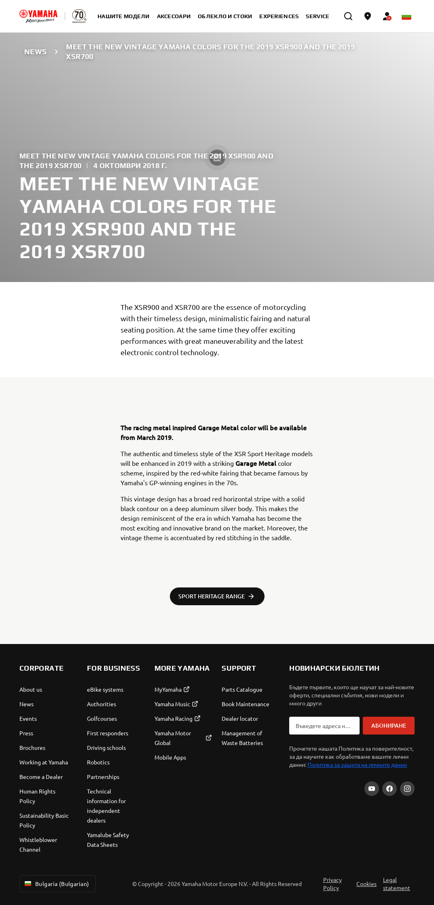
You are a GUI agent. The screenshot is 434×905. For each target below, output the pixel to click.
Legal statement (396, 883)
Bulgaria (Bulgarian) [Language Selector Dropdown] (56, 883)
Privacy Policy (332, 883)
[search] (348, 16)
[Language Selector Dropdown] (406, 16)
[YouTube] (371, 788)
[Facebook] (389, 788)
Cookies (366, 883)
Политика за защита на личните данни (357, 764)
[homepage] (38, 16)
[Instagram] (407, 788)
